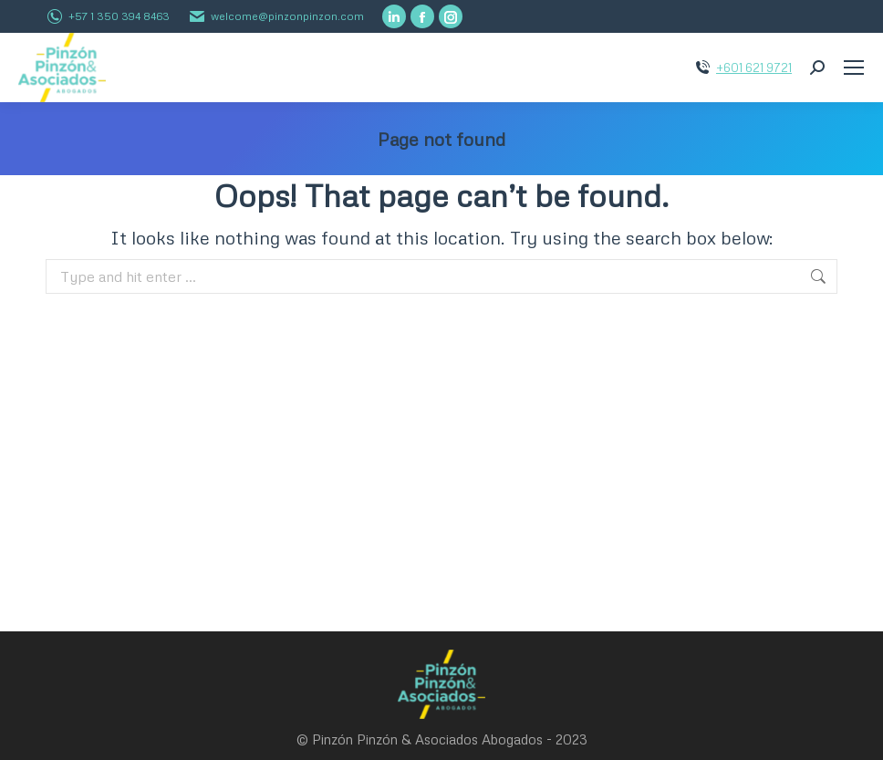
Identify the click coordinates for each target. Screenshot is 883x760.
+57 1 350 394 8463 (119, 16)
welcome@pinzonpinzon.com (287, 16)
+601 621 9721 (754, 67)
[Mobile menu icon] (854, 67)
